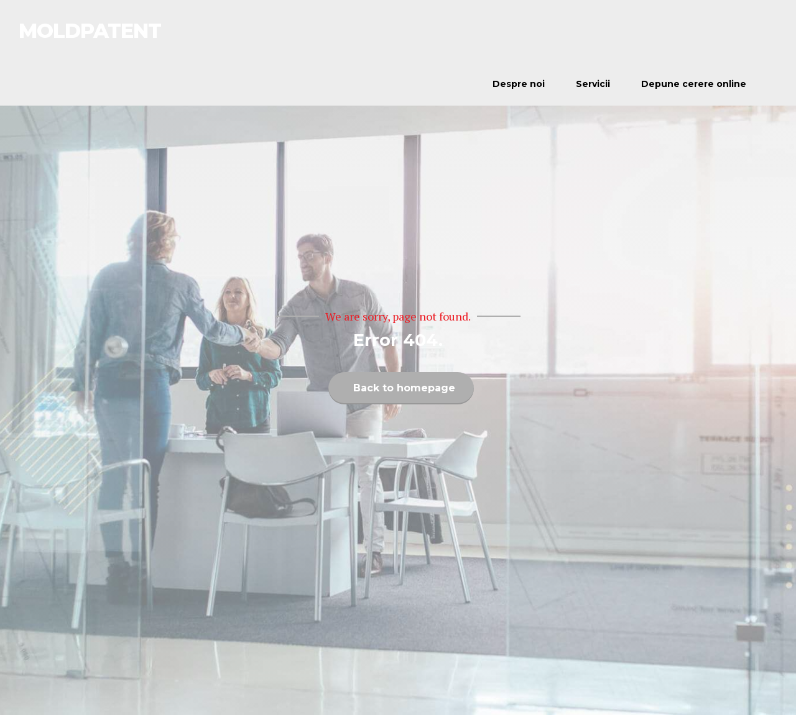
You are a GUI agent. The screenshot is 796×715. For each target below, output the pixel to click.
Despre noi (519, 83)
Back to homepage (404, 388)
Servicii (593, 83)
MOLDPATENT (90, 31)
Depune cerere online (693, 83)
